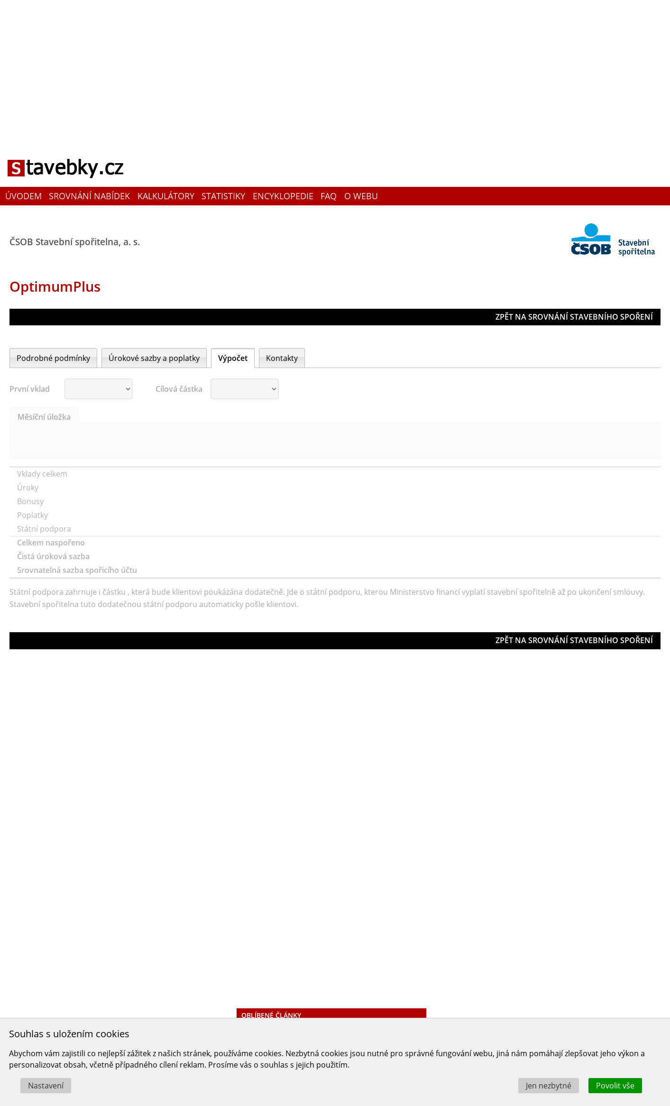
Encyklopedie (283, 196)
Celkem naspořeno (52, 542)
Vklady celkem (43, 474)
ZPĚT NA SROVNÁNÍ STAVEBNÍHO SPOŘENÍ (574, 317)
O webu (361, 196)
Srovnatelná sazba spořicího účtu (78, 570)
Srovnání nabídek (89, 196)
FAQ (329, 196)
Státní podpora (45, 529)
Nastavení (46, 1085)
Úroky (28, 487)
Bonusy (31, 501)
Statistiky (223, 196)
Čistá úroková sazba (54, 556)
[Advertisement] (335, 68)
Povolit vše (615, 1085)
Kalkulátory (166, 196)
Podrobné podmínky (53, 358)
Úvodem (23, 196)
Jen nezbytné (548, 1085)
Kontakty (282, 358)
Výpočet (233, 358)
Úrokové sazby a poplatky (154, 358)
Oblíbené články (271, 1015)
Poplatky (33, 515)
